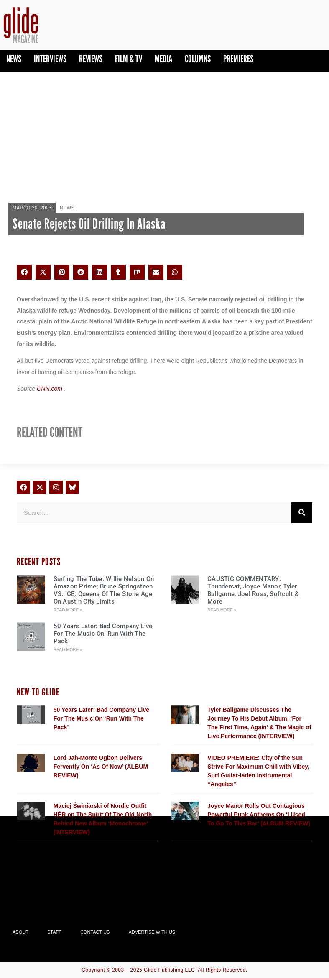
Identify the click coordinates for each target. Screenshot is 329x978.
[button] (24, 272)
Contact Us (95, 932)
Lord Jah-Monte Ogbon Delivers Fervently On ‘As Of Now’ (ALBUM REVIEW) (101, 766)
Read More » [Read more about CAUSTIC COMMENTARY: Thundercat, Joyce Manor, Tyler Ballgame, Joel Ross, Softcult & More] (221, 610)
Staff (54, 932)
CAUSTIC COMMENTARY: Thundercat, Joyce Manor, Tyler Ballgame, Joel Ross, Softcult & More (253, 590)
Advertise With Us (151, 932)
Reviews (90, 59)
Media (163, 59)
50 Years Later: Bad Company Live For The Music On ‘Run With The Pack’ (103, 633)
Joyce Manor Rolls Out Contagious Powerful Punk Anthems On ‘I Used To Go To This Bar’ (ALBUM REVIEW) (258, 814)
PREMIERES (238, 59)
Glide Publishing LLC (169, 970)
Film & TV (128, 59)
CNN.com (50, 388)
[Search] (301, 512)
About (20, 932)
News (13, 59)
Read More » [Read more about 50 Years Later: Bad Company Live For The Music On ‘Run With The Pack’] (68, 649)
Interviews (50, 59)
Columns (198, 59)
